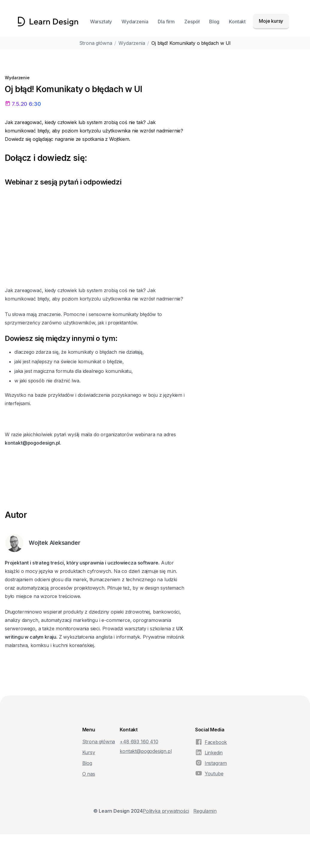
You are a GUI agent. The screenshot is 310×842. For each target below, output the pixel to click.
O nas (88, 774)
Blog (214, 22)
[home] (48, 21)
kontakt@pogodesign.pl (145, 751)
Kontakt (237, 22)
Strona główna (95, 43)
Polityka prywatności (166, 811)
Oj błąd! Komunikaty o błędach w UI (191, 43)
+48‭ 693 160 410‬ (139, 742)
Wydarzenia (134, 22)
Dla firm (166, 22)
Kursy (88, 752)
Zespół (192, 22)
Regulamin (204, 811)
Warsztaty (101, 22)
